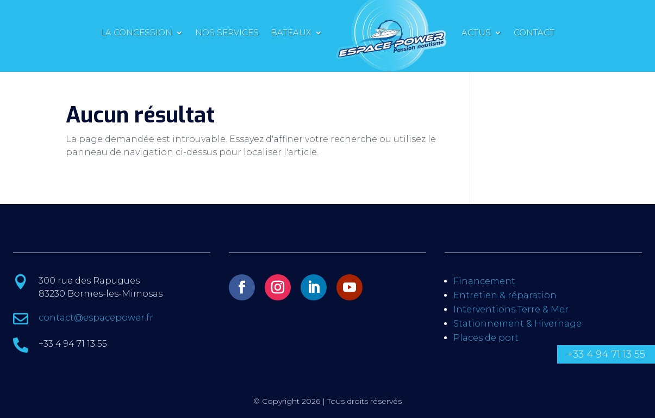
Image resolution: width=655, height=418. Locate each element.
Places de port (486, 338)
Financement (484, 281)
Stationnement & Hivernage (517, 323)
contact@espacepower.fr (96, 317)
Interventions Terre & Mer (511, 309)
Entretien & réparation (505, 295)
